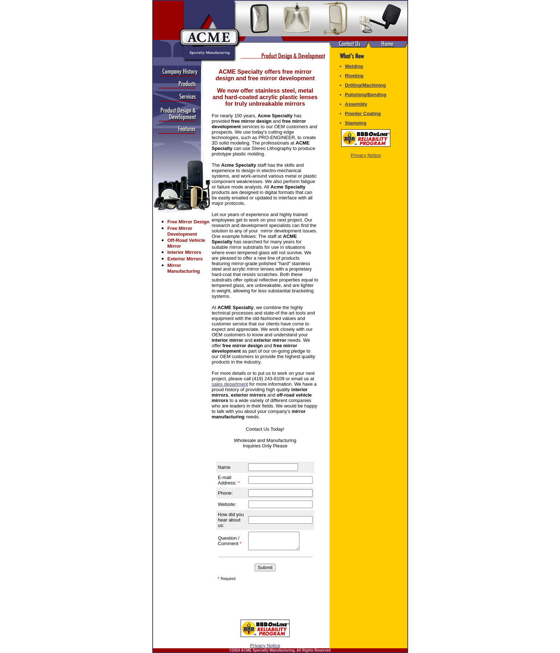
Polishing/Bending (365, 94)
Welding (354, 66)
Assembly (356, 104)
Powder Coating (363, 113)
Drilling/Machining (365, 85)
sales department (230, 384)
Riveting (354, 75)
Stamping (355, 123)
